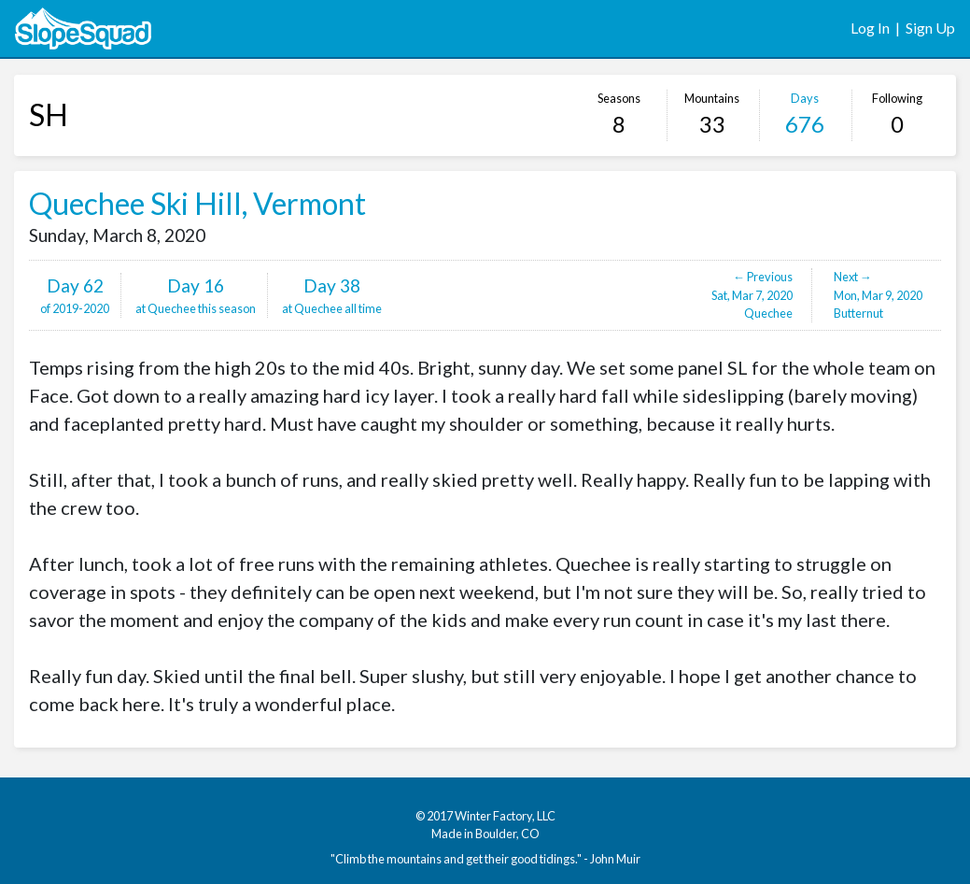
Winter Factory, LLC (505, 815)
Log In (870, 27)
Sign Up (930, 27)
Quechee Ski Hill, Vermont (197, 203)
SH (48, 114)
